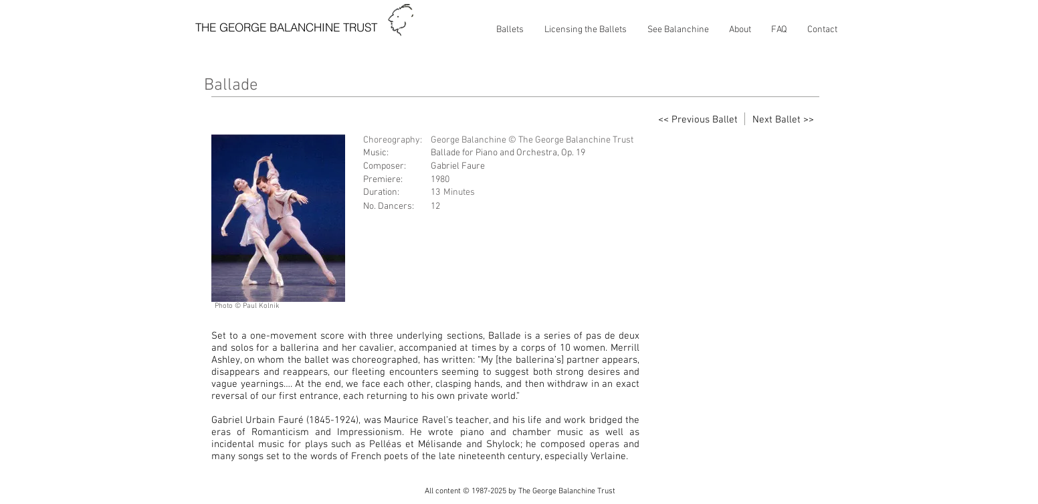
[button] (510, 29)
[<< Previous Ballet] (698, 120)
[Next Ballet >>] (783, 120)
